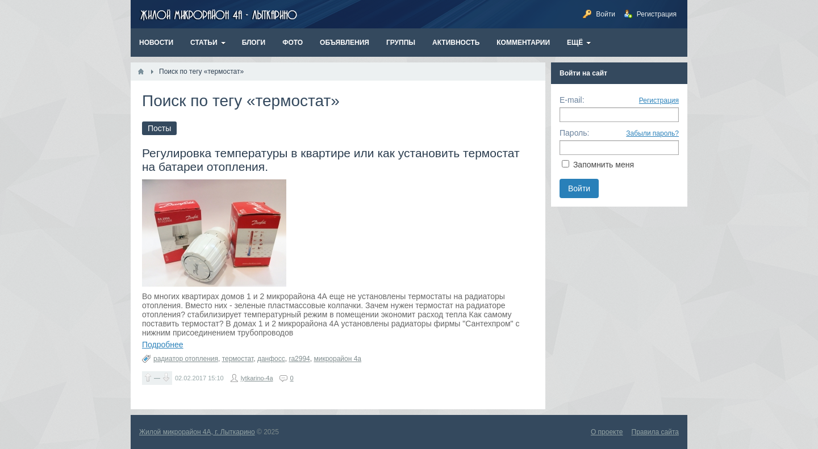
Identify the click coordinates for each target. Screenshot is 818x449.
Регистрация (659, 100)
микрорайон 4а (337, 359)
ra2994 (299, 359)
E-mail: (572, 99)
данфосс (271, 359)
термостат (238, 359)
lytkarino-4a (257, 378)
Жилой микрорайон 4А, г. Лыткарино (197, 432)
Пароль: (574, 132)
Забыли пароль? (652, 133)
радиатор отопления (185, 359)
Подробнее (162, 344)
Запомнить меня (603, 164)
